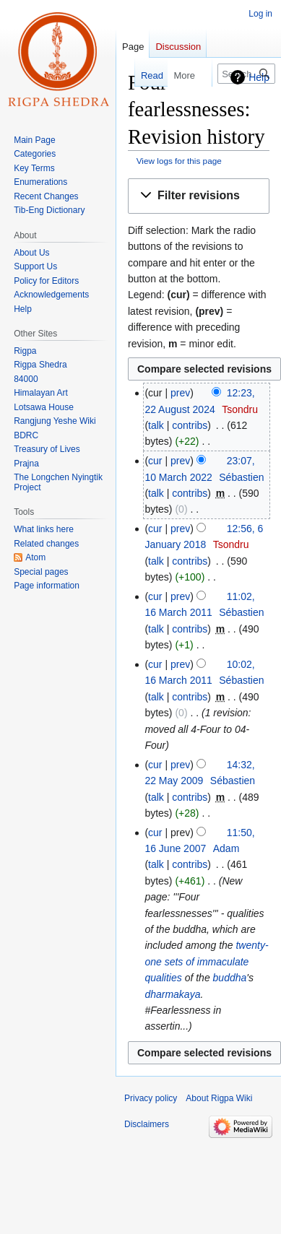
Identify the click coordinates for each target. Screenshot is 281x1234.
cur (155, 460)
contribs (189, 425)
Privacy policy (150, 1098)
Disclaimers (146, 1124)
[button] (198, 196)
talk (156, 425)
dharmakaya (172, 994)
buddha (230, 977)
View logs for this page (179, 160)
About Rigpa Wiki (219, 1098)
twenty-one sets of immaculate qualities (206, 961)
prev (180, 393)
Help (258, 77)
